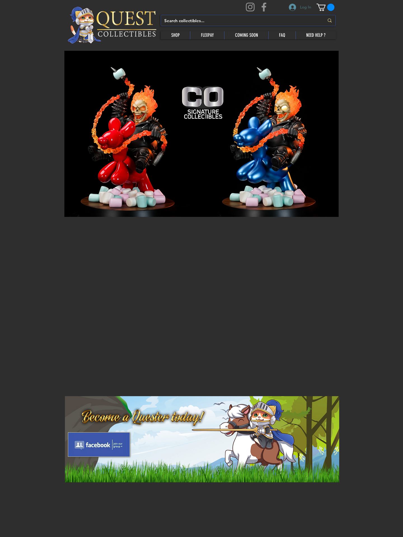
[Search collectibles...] (240, 20)
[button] (325, 7)
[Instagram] (250, 7)
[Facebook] (264, 7)
